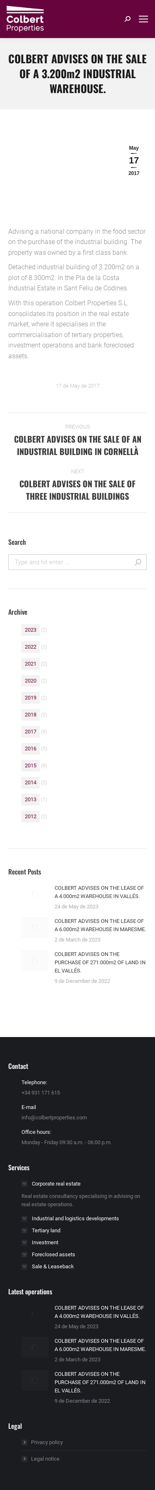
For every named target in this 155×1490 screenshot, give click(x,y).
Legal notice (45, 1459)
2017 (30, 731)
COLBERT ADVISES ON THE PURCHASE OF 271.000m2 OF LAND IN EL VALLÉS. (100, 962)
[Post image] (34, 894)
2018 (30, 714)
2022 (30, 647)
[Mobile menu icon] (143, 19)
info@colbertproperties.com (54, 1117)
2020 (30, 681)
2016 (30, 748)
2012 (30, 816)
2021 (30, 664)
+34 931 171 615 (40, 1093)
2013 (30, 799)
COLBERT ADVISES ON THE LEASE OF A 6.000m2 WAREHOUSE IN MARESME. (100, 925)
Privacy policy (47, 1442)
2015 (30, 765)
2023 (30, 630)
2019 (30, 698)
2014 (30, 782)
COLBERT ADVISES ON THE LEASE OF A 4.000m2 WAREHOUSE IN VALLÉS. (99, 892)
